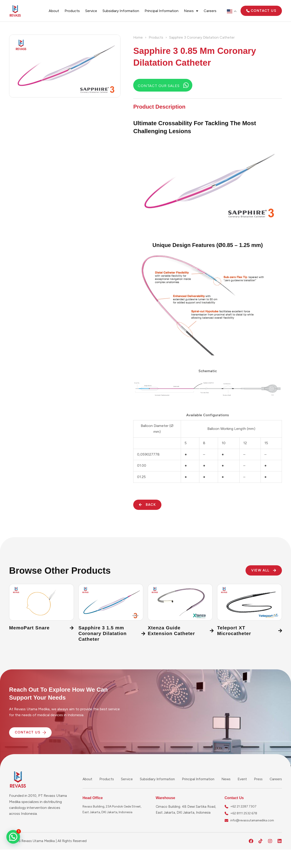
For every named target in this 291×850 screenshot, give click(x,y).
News (191, 11)
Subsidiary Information (121, 11)
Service (91, 11)
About (54, 11)
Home (138, 37)
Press (258, 779)
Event (243, 779)
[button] (13, 837)
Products (72, 11)
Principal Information (161, 11)
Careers (210, 11)
